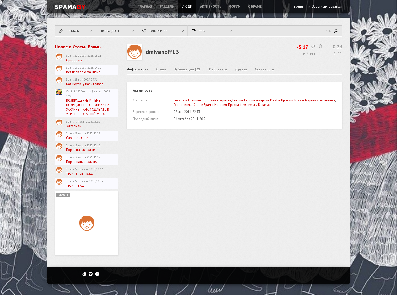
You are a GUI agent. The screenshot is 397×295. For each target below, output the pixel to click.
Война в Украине (219, 100)
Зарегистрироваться (327, 6)
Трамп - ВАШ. (75, 185)
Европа (249, 100)
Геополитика (183, 105)
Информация (138, 69)
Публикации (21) (188, 69)
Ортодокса (74, 60)
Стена (161, 69)
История (220, 105)
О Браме (255, 6)
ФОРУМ (235, 6)
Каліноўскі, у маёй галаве (84, 84)
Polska (275, 100)
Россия (237, 100)
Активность (210, 6)
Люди (187, 6)
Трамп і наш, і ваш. (79, 173)
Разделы (167, 6)
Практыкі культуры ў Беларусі (249, 105)
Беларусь (180, 100)
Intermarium (196, 100)
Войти (298, 6)
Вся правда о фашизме (83, 72)
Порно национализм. (81, 162)
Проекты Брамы (292, 100)
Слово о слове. (77, 138)
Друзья (241, 69)
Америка (262, 100)
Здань (70, 55)
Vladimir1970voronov (78, 91)
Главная (145, 6)
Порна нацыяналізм (80, 150)
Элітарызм (73, 126)
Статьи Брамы (203, 105)
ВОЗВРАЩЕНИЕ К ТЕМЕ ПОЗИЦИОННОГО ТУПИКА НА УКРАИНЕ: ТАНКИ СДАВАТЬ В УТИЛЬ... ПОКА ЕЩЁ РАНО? (87, 107)
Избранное (218, 69)
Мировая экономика (320, 100)
